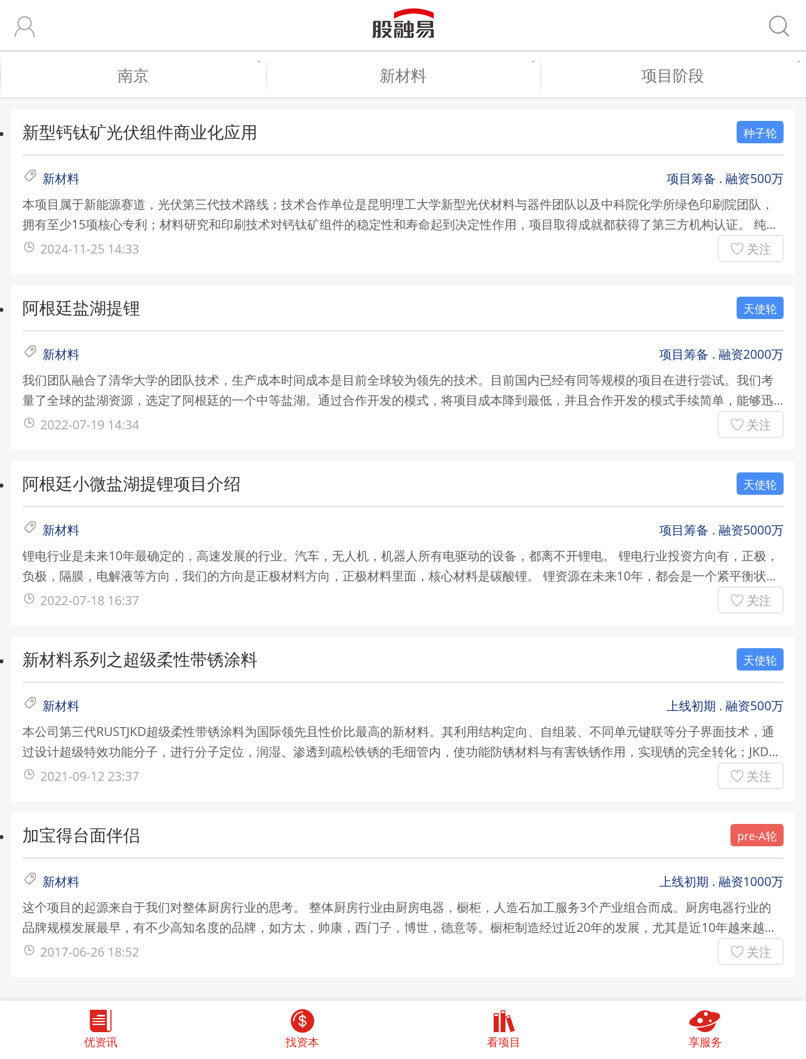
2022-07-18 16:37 (89, 600)
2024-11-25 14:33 (89, 248)
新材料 (454, 75)
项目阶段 (718, 75)
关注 (759, 248)
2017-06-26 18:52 (89, 951)
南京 (186, 75)
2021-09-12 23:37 (89, 775)
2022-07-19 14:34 (89, 424)
